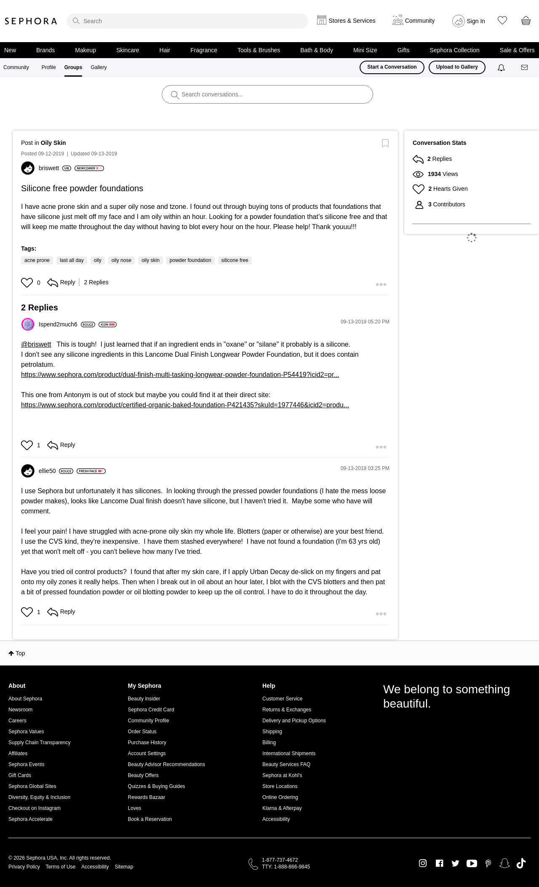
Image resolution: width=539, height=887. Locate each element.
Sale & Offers (517, 50)
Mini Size (365, 50)
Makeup (85, 50)
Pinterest (488, 863)
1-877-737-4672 (280, 860)
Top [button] (20, 653)
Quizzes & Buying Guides (156, 786)
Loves (134, 808)
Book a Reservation (150, 819)
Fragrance (203, 50)
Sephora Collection (455, 50)
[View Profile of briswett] (55, 168)
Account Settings (147, 753)
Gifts (404, 50)
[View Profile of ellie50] (56, 471)
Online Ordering (280, 797)
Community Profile (148, 721)
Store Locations (279, 786)
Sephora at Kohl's (282, 775)
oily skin (150, 260)
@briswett (36, 344)
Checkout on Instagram (34, 808)
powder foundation (190, 260)
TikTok (521, 863)
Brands (45, 50)
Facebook (439, 863)
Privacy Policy (24, 867)
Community (16, 67)
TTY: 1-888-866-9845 (286, 867)
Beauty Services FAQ (286, 764)
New (10, 50)
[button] (28, 283)
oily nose (121, 260)
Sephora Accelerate (30, 819)
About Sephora (25, 699)
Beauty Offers (143, 775)
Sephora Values (26, 732)
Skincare (127, 50)
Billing (269, 742)
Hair (165, 50)
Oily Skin (53, 142)
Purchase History (147, 742)
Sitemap (124, 867)
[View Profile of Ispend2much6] (67, 324)
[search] (187, 21)
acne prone (37, 260)
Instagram (423, 863)
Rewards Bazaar (146, 797)
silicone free (234, 260)
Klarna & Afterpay (282, 808)
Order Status (142, 732)
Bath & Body (316, 50)
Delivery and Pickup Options (294, 721)
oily (97, 260)
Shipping (272, 732)
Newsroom (20, 710)
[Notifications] (502, 67)
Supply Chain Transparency (39, 742)
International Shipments (288, 753)
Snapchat (504, 863)
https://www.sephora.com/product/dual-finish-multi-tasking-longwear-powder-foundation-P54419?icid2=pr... (180, 374)
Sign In (476, 21)
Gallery (99, 67)
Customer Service (282, 699)
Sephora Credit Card (151, 710)
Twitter (455, 863)
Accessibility (276, 819)
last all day (72, 260)
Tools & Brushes (258, 50)
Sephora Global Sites (32, 786)
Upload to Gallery (457, 67)
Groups (73, 67)
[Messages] (525, 67)
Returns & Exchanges (286, 710)
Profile (49, 67)
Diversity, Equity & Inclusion (39, 797)
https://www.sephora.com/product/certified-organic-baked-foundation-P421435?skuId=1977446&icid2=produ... (185, 405)
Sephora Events (26, 764)
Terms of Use (61, 867)
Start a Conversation (391, 67)
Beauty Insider (144, 699)
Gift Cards (19, 775)
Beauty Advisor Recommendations (166, 764)
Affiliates (17, 753)
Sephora (31, 21)
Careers (17, 721)
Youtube (472, 863)
